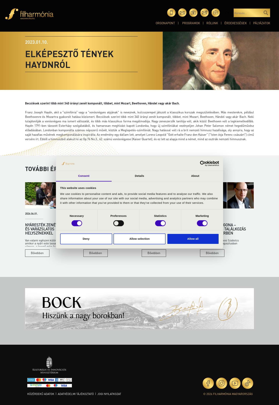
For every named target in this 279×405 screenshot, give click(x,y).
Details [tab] (139, 175)
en (227, 12)
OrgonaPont (165, 23)
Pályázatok (261, 23)
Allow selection (139, 238)
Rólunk (212, 23)
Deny (86, 238)
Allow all (193, 238)
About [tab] (195, 175)
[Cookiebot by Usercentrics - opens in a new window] (202, 163)
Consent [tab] (84, 175)
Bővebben (37, 253)
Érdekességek (235, 23)
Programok (191, 23)
